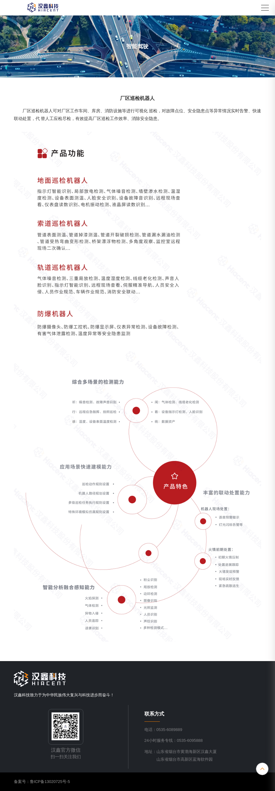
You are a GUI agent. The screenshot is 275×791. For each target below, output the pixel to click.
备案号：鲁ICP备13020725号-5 (42, 781)
